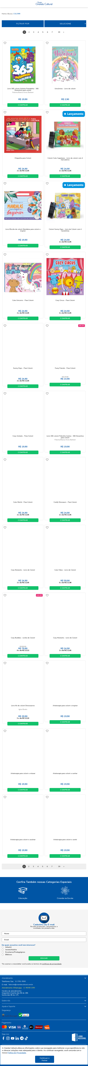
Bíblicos (8, 955)
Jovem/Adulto (11, 950)
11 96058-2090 (29, 988)
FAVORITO (5, 43)
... (55, 32)
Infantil (8, 947)
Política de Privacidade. (16, 1052)
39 (59, 32)
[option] (23, 892)
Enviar (44, 958)
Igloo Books (23, 709)
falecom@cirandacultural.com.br (21, 985)
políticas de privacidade (51, 964)
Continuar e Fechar (44, 1059)
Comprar (23, 105)
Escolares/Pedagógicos (15, 952)
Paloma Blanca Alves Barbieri (23, 92)
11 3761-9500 (20, 981)
